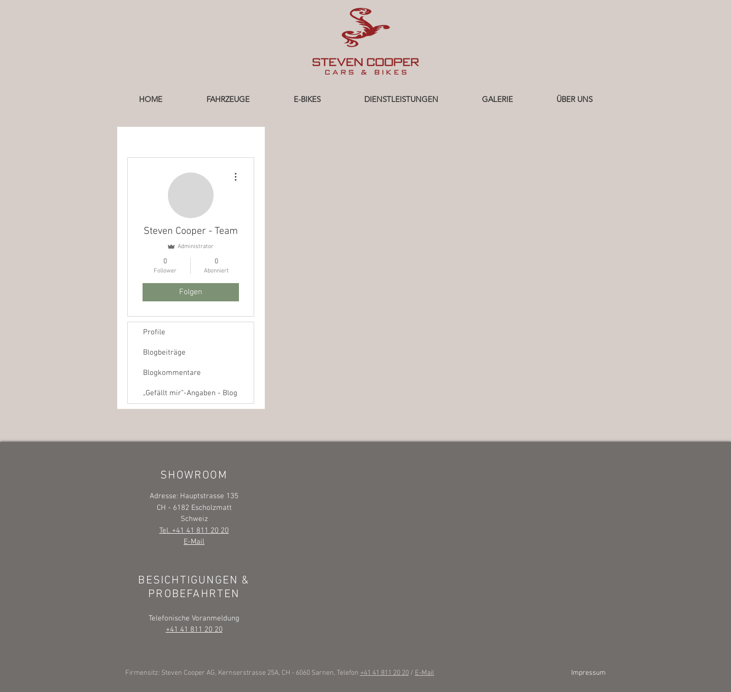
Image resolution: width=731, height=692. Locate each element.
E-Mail (424, 673)
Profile (154, 332)
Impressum (588, 673)
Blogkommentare (172, 372)
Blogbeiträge (164, 352)
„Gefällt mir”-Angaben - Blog (190, 393)
